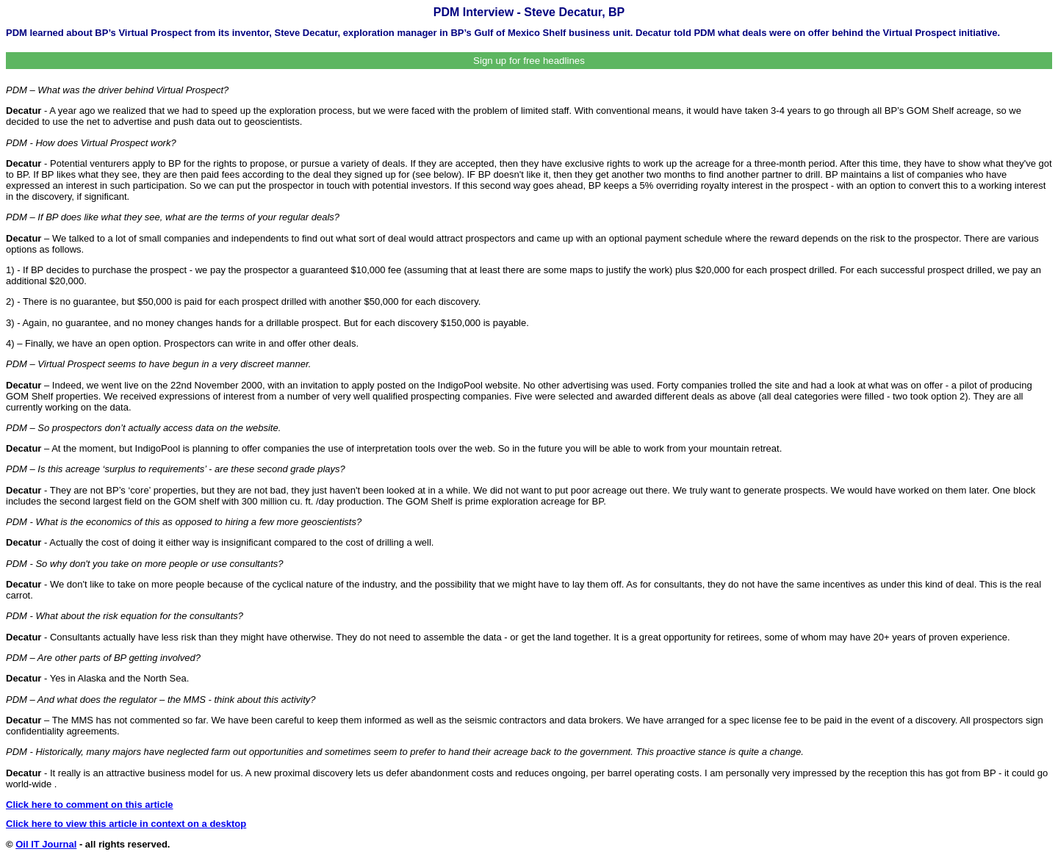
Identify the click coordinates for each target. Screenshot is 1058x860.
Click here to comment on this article (89, 804)
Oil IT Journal (45, 844)
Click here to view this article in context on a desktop (126, 823)
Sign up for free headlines (529, 60)
